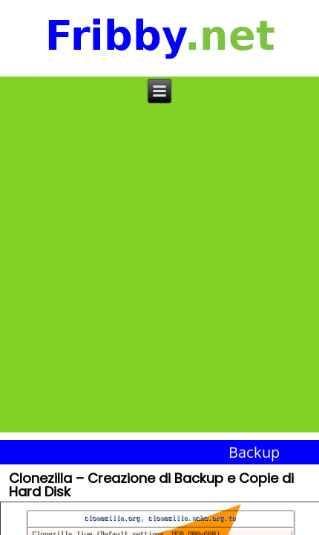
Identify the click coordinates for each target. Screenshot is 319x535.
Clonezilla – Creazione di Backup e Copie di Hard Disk (151, 486)
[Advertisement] (159, 272)
